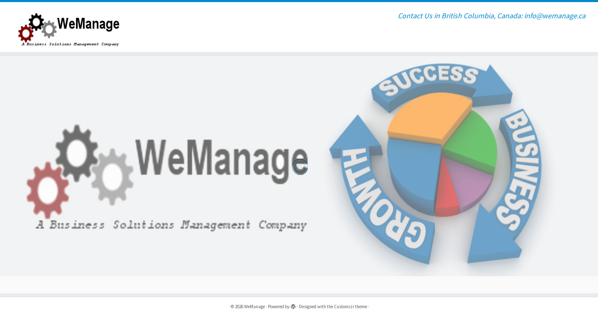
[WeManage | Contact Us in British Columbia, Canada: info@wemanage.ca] (69, 27)
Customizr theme (350, 306)
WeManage (254, 306)
